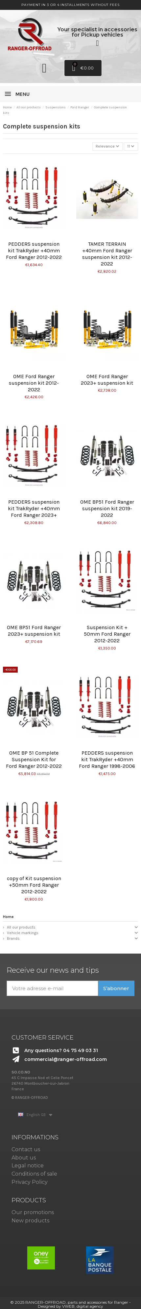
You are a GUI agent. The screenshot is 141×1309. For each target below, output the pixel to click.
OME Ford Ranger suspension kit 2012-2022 (34, 383)
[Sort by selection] (107, 146)
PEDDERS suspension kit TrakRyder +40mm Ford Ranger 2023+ (34, 508)
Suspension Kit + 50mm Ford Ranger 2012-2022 (107, 634)
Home (8, 916)
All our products (21, 927)
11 (130, 146)
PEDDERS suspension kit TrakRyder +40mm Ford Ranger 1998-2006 (107, 759)
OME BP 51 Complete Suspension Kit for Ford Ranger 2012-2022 (34, 759)
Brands (13, 938)
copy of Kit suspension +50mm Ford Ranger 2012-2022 (34, 885)
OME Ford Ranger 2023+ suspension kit (107, 379)
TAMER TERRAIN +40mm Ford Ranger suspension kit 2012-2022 (107, 254)
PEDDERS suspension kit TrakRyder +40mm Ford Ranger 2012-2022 (34, 250)
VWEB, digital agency (82, 1306)
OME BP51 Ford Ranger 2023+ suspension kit (34, 630)
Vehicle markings (22, 933)
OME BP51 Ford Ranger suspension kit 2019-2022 (107, 508)
